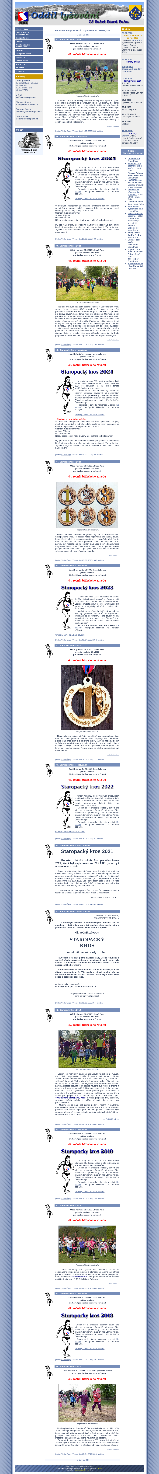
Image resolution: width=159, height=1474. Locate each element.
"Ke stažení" (136, 40)
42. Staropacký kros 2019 (68, 1010)
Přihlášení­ (20, 71)
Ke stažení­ (20, 68)
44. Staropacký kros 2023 (68, 462)
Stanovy (125, 136)
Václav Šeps (66, 131)
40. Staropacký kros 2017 (68, 1366)
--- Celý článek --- (113, 126)
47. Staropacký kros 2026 (68, 39)
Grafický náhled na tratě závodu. (89, 198)
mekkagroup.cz (135, 263)
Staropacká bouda (23, 54)
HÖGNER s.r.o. (135, 180)
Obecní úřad (134, 158)
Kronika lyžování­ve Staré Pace (23, 46)
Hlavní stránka (22, 29)
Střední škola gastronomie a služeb (135, 165)
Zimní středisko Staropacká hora (22, 33)
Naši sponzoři (21, 64)
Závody (19, 41)
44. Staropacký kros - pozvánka (71, 566)
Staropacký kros (22, 38)
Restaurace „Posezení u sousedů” (133, 192)
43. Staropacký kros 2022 (68, 645)
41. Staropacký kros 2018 (68, 1205)
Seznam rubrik (22, 61)
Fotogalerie (20, 57)
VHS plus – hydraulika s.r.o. (135, 207)
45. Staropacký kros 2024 (68, 246)
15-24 (85, 35)
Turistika (19, 50)
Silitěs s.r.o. (133, 228)
